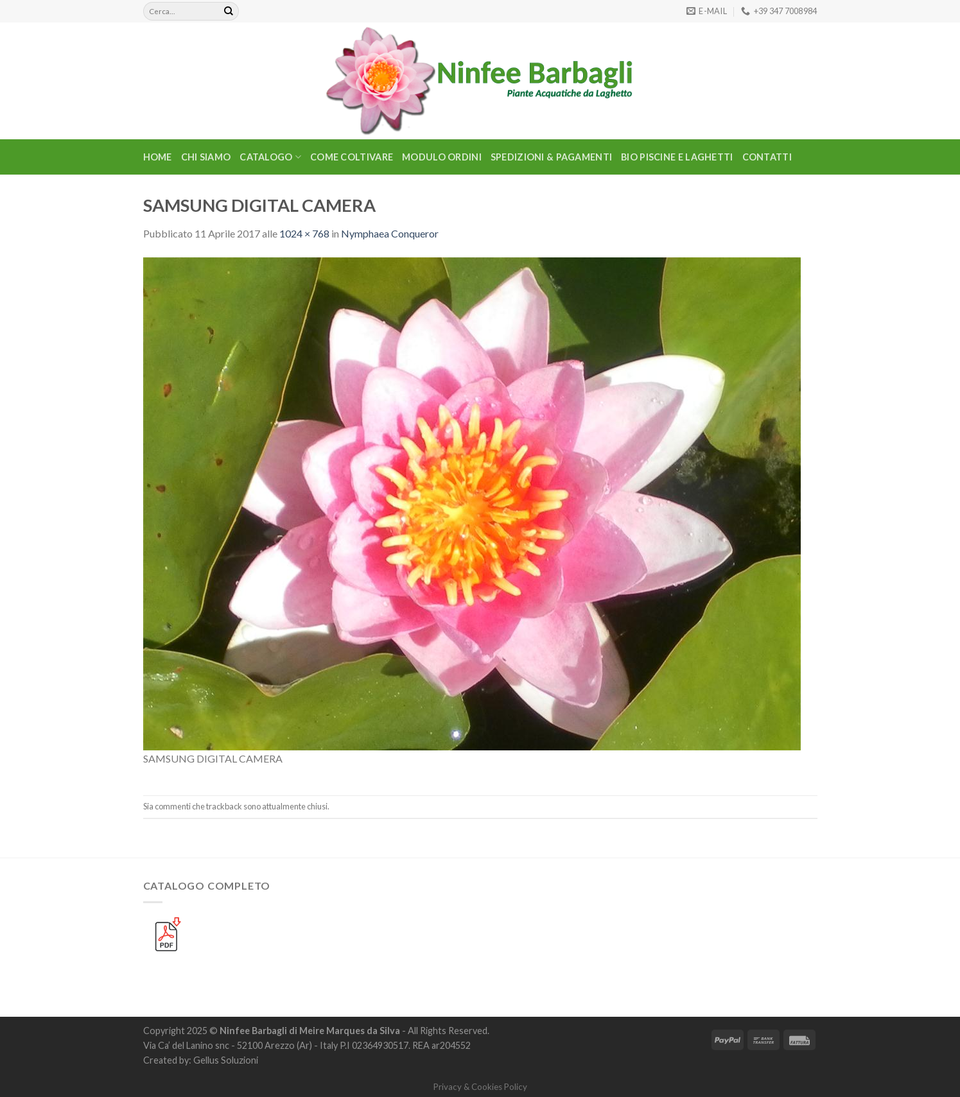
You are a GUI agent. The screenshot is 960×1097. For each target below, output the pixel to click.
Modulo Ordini (442, 156)
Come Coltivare (351, 156)
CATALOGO (270, 157)
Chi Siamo (206, 156)
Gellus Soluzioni (225, 1060)
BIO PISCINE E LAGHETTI (677, 156)
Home (157, 156)
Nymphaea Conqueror (390, 233)
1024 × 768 (304, 233)
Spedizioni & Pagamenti (551, 156)
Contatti (767, 156)
